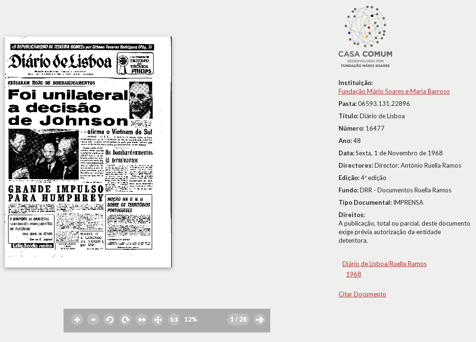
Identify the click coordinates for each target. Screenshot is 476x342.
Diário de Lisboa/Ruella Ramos (384, 263)
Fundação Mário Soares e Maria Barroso (394, 91)
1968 (353, 274)
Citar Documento (362, 294)
